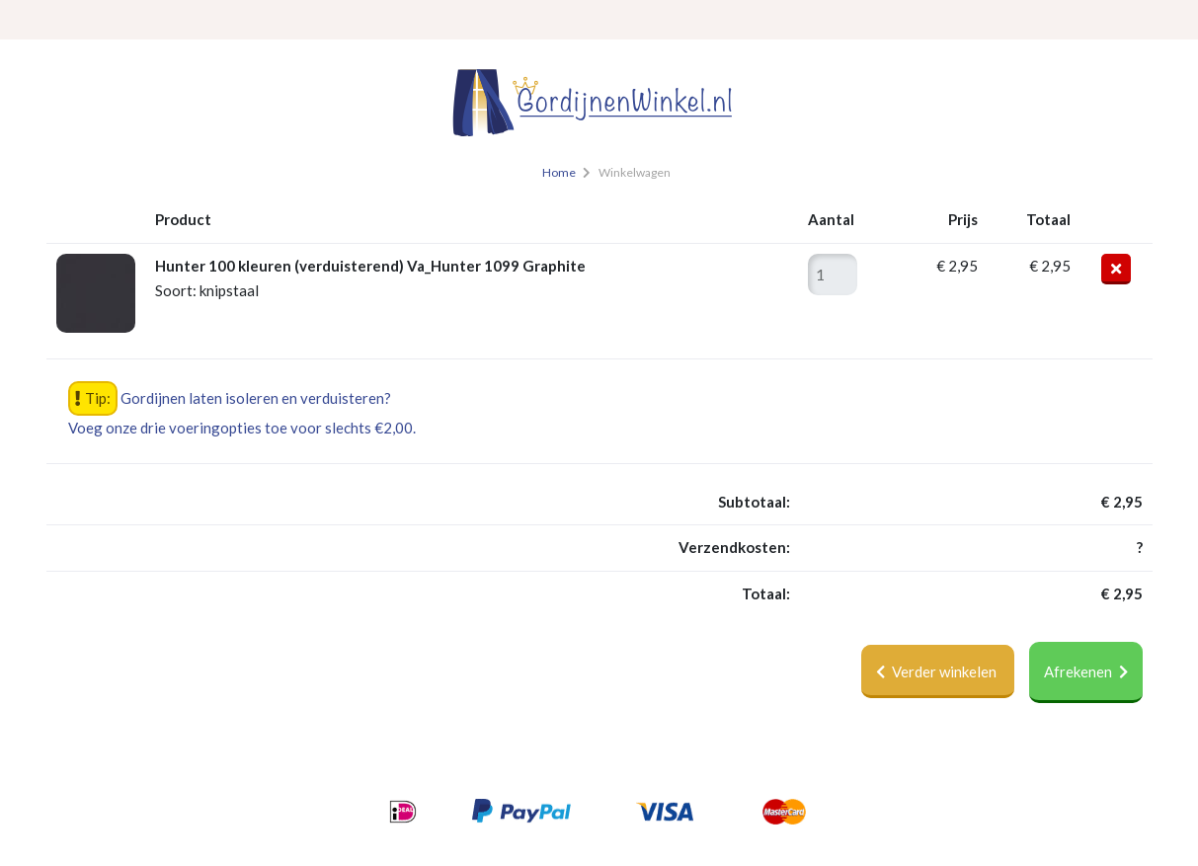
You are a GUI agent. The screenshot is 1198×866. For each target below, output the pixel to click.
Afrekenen (1086, 671)
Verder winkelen (937, 671)
